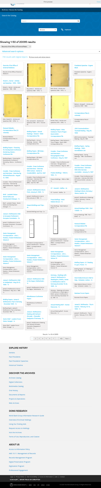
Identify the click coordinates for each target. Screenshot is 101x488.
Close (98, 2)
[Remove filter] (29, 46)
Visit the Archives (15, 432)
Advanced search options (12, 51)
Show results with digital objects (39, 57)
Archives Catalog (15, 378)
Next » (67, 339)
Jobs (56, 477)
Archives (5, 10)
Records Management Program (20, 458)
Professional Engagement (18, 470)
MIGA (43, 485)
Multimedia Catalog (16, 386)
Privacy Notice (20, 477)
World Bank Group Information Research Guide (26, 416)
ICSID (48, 485)
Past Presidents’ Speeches (18, 361)
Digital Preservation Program (19, 462)
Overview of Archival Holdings (20, 420)
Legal (11, 477)
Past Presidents (14, 357)
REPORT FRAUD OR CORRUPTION (30, 480)
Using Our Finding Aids (17, 424)
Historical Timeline (16, 365)
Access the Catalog (16, 10)
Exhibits (12, 353)
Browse (48, 30)
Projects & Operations (17, 399)
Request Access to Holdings (19, 428)
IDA (34, 485)
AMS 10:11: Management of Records (22, 453)
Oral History (13, 390)
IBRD (30, 485)
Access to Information (46, 477)
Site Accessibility (32, 477)
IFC (38, 485)
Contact (62, 477)
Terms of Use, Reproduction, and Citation (24, 437)
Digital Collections (15, 382)
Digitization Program (16, 466)
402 (61, 339)
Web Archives (14, 403)
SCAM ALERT (14, 480)
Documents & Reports (17, 395)
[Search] (50, 21)
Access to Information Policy (19, 449)
